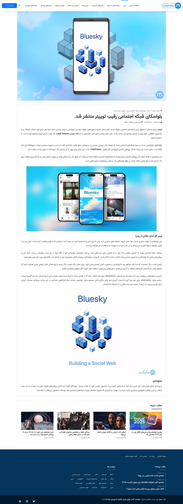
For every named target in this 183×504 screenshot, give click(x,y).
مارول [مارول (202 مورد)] (112, 487)
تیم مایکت (157, 122)
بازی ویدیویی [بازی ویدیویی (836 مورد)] (76, 474)
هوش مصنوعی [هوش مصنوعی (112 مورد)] (83, 487)
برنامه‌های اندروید (113, 5)
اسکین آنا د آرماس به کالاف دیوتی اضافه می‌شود (111, 433)
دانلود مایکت (9, 5)
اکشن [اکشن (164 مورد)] (96, 474)
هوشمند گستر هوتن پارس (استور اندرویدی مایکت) (122, 499)
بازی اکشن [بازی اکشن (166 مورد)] (87, 474)
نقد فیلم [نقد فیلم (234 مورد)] (94, 487)
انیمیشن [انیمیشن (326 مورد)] (104, 474)
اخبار (124, 5)
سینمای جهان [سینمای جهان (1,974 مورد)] (102, 483)
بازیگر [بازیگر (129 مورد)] (112, 479)
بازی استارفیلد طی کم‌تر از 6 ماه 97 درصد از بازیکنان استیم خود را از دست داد (38, 433)
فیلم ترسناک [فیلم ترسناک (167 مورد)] (78, 483)
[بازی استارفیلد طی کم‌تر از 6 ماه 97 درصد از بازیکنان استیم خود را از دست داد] (37, 421)
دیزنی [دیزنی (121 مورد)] (72, 479)
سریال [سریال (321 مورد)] (112, 483)
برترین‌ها (85, 5)
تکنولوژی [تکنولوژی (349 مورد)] (80, 479)
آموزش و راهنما (73, 5)
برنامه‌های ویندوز (31, 5)
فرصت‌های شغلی (131, 456)
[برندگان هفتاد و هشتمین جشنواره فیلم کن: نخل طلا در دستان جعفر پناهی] (73, 421)
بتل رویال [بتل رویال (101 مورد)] (104, 479)
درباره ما (152, 456)
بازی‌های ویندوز (46, 5)
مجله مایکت (157, 110)
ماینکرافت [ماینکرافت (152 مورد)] (104, 487)
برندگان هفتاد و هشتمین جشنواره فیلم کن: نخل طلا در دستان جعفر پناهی (74, 433)
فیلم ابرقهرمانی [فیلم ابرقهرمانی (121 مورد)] (90, 483)
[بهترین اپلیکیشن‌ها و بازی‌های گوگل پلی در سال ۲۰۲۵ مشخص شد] (146, 421)
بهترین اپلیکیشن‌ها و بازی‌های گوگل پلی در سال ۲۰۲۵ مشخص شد (147, 433)
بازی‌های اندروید (97, 5)
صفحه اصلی (134, 5)
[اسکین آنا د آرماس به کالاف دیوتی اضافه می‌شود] (109, 421)
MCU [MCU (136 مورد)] (112, 474)
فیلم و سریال (59, 5)
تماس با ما (143, 456)
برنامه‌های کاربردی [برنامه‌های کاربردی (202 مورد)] (92, 479)
